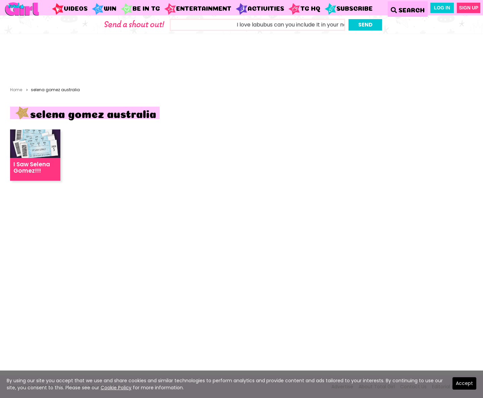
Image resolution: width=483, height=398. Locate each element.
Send (365, 25)
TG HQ (304, 9)
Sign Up (469, 7)
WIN (104, 9)
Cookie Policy (116, 387)
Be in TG (140, 9)
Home (16, 90)
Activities (259, 9)
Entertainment (197, 9)
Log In (442, 7)
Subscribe (348, 9)
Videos (70, 9)
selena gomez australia (55, 90)
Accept (464, 383)
